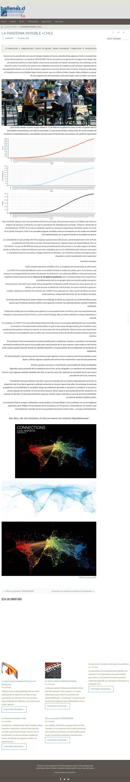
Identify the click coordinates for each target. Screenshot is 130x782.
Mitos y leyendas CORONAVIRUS (18, 591)
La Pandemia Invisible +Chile (14, 718)
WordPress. (72, 772)
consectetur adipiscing (64, 768)
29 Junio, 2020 (24, 38)
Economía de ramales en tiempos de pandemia (73, 591)
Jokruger (9, 38)
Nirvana (64, 772)
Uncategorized (11, 27)
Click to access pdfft (87, 577)
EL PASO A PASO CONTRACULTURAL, (61, 681)
